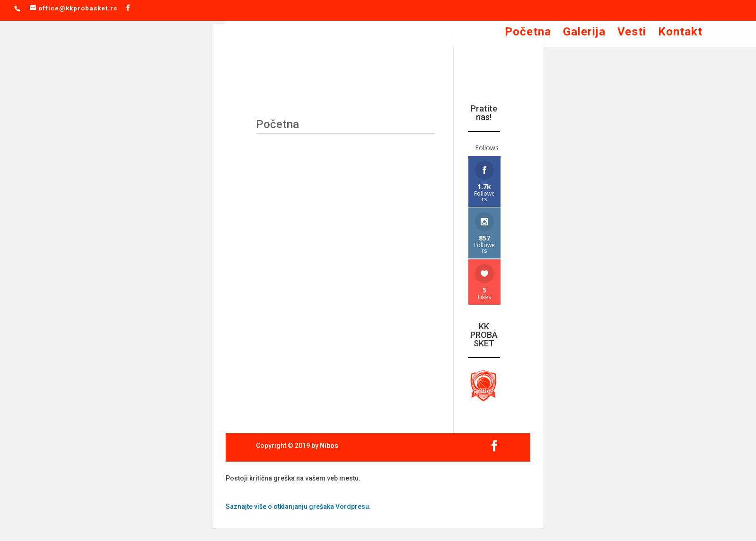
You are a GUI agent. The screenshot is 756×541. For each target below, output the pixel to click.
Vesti (631, 33)
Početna (528, 33)
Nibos (329, 445)
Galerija (584, 33)
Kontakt (680, 33)
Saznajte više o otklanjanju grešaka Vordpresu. (298, 506)
